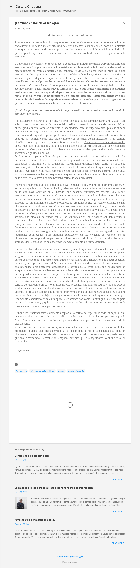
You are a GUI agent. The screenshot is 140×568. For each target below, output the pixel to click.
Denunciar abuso (70, 562)
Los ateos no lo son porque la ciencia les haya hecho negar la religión (54, 487)
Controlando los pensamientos (32, 455)
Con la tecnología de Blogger (70, 556)
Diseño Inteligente (76, 371)
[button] (123, 23)
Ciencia (61, 371)
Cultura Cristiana (28, 7)
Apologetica (21, 371)
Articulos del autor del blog (42, 371)
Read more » (118, 479)
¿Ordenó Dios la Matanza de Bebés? (35, 519)
